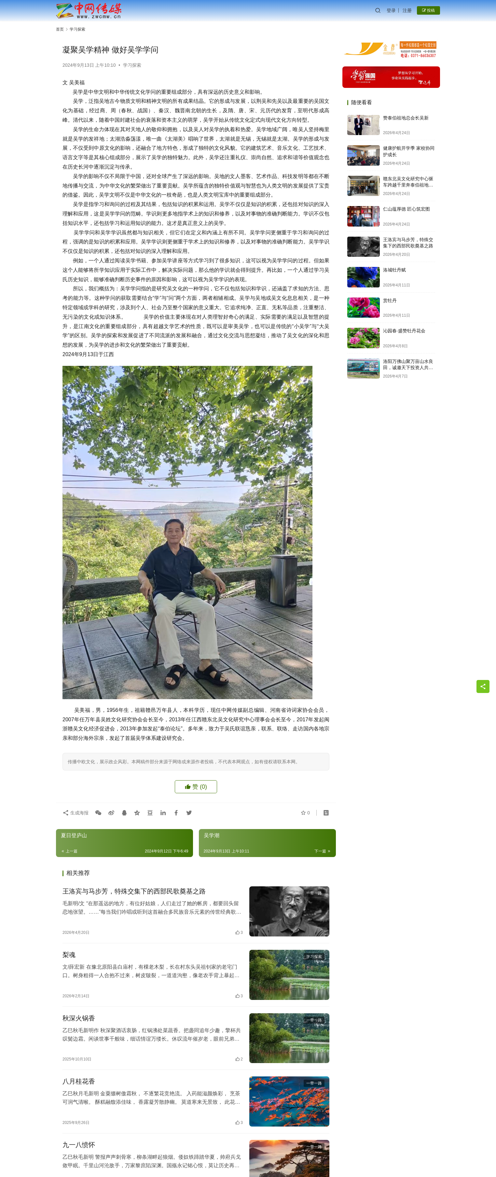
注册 (407, 10)
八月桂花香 (78, 1081)
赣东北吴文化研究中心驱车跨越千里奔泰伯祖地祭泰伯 (408, 185)
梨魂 (69, 954)
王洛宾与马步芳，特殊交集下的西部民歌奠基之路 (134, 891)
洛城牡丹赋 (394, 269)
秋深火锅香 (78, 1018)
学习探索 (132, 65)
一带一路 (314, 893)
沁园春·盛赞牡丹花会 (404, 330)
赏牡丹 (390, 300)
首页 (60, 29)
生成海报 (75, 813)
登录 (391, 10)
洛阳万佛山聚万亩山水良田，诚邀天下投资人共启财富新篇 (408, 368)
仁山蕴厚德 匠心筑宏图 (406, 209)
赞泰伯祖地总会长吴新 (406, 117)
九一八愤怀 (78, 1144)
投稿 (428, 10)
